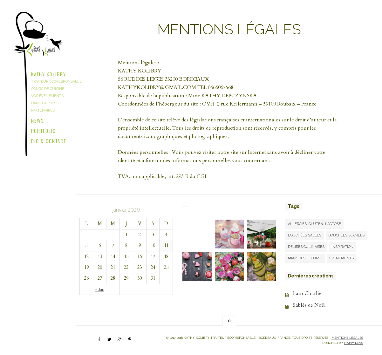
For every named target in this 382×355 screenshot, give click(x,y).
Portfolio (43, 130)
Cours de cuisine (47, 89)
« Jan (99, 289)
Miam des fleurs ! (305, 258)
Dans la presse (46, 103)
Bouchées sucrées (346, 235)
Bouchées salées (304, 235)
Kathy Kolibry (48, 73)
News (37, 120)
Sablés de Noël (309, 305)
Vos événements (47, 96)
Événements (341, 258)
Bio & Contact (48, 140)
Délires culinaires (306, 247)
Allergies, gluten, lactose (314, 224)
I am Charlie (307, 293)
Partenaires (43, 110)
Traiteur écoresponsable (56, 81)
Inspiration (342, 247)
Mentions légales (347, 337)
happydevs (353, 343)
